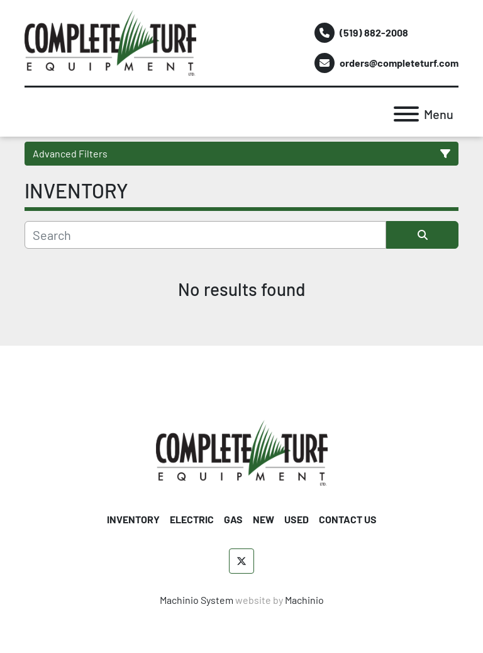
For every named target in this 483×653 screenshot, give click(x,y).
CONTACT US (348, 519)
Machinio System (196, 600)
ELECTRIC (192, 519)
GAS (233, 519)
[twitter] (241, 561)
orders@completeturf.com (399, 63)
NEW (263, 519)
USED (296, 519)
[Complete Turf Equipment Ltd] (242, 451)
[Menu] (406, 114)
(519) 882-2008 (374, 32)
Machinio (304, 600)
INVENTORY (133, 519)
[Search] (205, 235)
